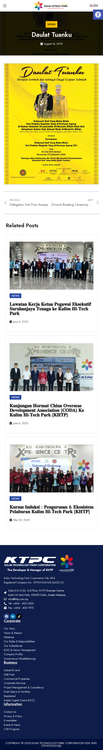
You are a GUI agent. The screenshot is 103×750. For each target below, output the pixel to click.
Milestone (9, 637)
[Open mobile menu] (5, 6)
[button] (98, 15)
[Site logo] (51, 5)
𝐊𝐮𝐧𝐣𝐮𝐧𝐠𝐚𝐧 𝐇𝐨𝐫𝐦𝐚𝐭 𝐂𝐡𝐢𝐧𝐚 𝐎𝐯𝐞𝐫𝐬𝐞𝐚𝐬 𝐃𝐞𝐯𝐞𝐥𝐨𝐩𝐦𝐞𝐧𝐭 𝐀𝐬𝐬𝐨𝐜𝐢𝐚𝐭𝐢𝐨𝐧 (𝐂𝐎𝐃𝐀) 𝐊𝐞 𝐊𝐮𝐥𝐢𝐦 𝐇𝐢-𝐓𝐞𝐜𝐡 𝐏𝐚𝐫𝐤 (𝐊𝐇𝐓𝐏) (47, 410)
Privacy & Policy (13, 716)
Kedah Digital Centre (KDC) (19, 700)
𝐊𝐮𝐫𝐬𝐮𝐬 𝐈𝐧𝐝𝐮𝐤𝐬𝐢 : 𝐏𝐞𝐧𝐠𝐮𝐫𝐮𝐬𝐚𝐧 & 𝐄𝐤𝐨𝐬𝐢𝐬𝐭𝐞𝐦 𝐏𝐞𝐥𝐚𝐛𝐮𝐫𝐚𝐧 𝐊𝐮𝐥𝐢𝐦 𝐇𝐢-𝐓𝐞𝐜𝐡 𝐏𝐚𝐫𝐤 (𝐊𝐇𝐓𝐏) (51, 509)
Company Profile (13, 654)
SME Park (9, 674)
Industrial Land (12, 670)
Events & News (12, 725)
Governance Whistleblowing (19, 659)
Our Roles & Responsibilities (19, 641)
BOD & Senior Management (19, 650)
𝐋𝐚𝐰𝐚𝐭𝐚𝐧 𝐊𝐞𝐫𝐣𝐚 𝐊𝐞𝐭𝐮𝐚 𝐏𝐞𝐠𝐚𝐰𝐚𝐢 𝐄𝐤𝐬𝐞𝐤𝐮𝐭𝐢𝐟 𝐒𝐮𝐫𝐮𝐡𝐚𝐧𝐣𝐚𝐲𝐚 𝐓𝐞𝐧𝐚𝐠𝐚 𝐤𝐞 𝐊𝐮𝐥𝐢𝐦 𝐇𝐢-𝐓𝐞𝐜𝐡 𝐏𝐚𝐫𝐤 (50, 309)
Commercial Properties (17, 679)
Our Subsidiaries (13, 646)
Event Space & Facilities (17, 692)
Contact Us (10, 712)
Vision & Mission (13, 633)
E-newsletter (10, 720)
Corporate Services (14, 683)
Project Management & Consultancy (24, 687)
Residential (10, 696)
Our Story (9, 628)
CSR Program (12, 729)
